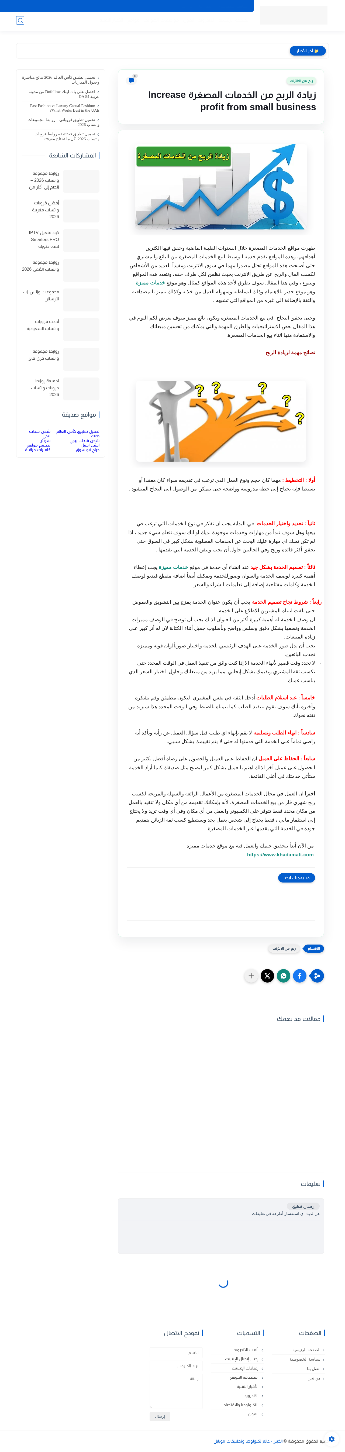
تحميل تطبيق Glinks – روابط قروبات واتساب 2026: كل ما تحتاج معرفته (66, 136)
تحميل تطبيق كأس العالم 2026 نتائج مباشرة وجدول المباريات (61, 79)
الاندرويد (205, 21)
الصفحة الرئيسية (232, 21)
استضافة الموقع (244, 1377)
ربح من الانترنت (301, 81)
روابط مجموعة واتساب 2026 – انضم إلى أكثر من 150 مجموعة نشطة (41, 181)
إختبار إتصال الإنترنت (242, 1359)
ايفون (187, 21)
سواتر (45, 440)
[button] (299, 976)
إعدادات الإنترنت (245, 1368)
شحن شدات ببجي (84, 440)
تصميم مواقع (38, 445)
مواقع (132, 21)
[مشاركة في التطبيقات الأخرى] (251, 976)
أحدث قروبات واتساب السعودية (43, 325)
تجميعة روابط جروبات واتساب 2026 (45, 388)
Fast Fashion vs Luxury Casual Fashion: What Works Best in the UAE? (64, 108)
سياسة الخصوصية (233, 6)
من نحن (185, 6)
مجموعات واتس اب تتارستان (41, 295)
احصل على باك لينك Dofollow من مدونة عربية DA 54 (64, 94)
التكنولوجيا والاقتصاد (241, 1404)
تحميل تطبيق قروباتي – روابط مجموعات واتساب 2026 (63, 122)
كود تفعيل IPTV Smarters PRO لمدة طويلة (44, 239)
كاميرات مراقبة (37, 449)
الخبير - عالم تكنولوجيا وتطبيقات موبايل (248, 1441)
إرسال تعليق (303, 1206)
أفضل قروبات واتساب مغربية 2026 (45, 210)
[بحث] (20, 22)
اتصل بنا (205, 6)
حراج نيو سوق (87, 449)
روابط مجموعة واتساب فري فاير (44, 355)
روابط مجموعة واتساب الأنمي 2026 (40, 266)
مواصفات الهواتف (160, 21)
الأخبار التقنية (110, 21)
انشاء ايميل (90, 445)
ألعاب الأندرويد (246, 1349)
